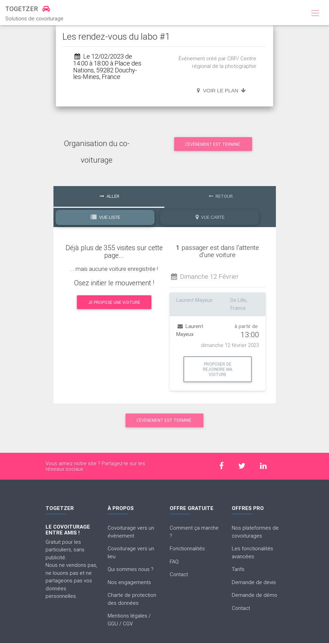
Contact (179, 574)
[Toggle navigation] (315, 13)
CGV (128, 623)
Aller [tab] (109, 196)
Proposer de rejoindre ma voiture (217, 369)
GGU (113, 623)
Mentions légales (127, 615)
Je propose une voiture (114, 302)
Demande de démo (254, 595)
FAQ (174, 561)
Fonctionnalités (187, 548)
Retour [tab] (221, 196)
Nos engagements (129, 582)
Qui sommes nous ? (130, 569)
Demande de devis (254, 582)
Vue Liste (105, 217)
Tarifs (238, 569)
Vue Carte (210, 217)
